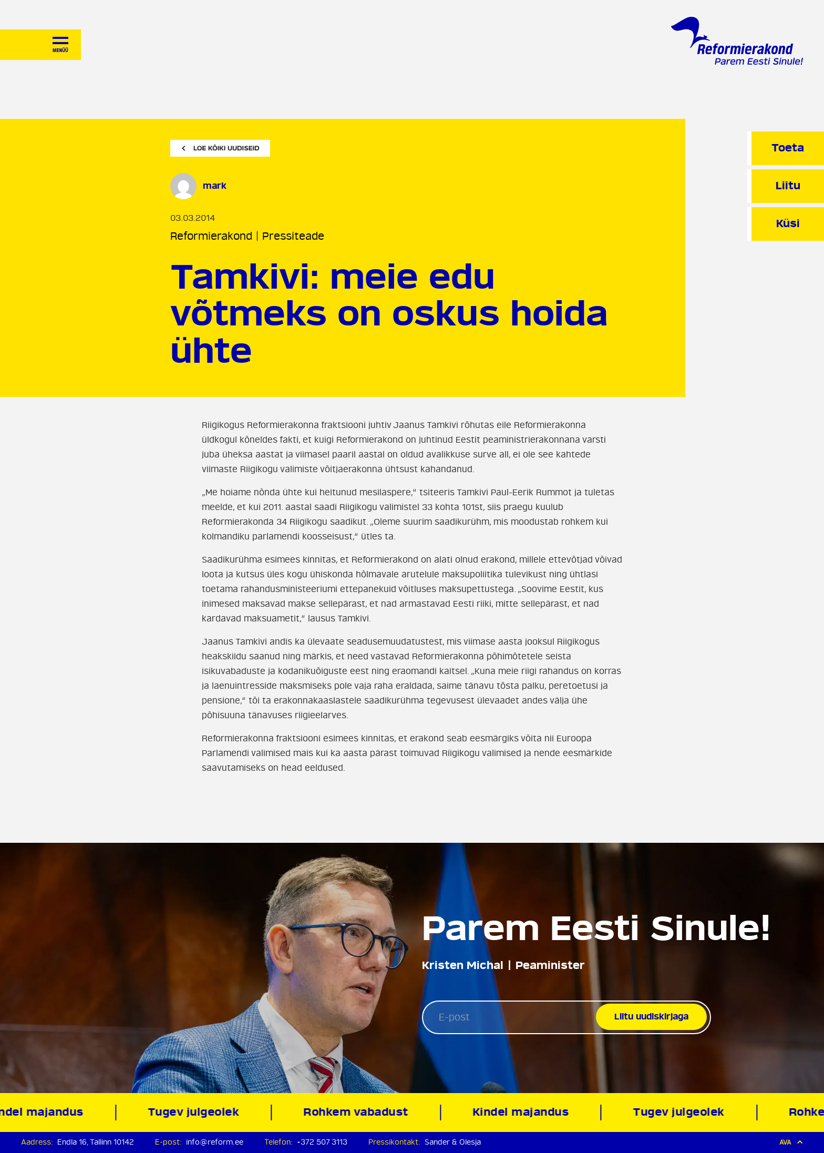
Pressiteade (293, 236)
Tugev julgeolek (196, 1112)
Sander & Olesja (453, 1142)
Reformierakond (211, 236)
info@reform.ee (214, 1142)
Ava (791, 1142)
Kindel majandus (523, 1112)
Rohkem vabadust (357, 1112)
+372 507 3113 (322, 1142)
